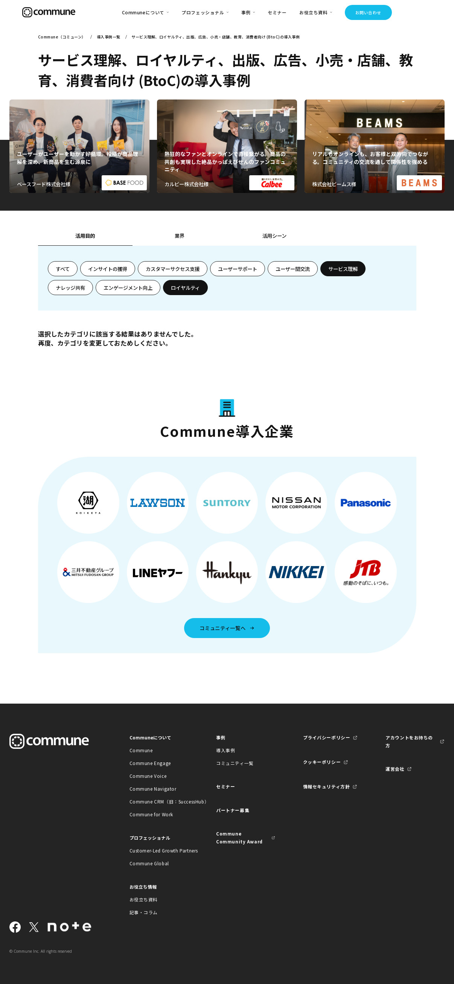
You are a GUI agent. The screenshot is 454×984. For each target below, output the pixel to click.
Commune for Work (151, 814)
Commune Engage (150, 763)
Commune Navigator (153, 788)
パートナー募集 (232, 810)
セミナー (277, 12)
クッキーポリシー (322, 762)
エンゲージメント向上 (128, 287)
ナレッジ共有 (70, 287)
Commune (141, 750)
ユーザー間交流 (293, 268)
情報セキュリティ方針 (326, 786)
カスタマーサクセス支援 (173, 268)
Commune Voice (148, 776)
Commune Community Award (239, 837)
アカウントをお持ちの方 (409, 741)
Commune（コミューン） (62, 37)
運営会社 (394, 768)
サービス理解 (343, 268)
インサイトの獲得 (107, 268)
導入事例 (225, 750)
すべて (63, 268)
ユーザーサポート (237, 268)
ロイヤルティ (185, 287)
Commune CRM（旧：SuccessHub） (159, 801)
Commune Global (149, 863)
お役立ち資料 (143, 899)
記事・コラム (143, 912)
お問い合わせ (368, 12)
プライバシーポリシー (326, 737)
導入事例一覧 (108, 37)
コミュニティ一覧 (235, 763)
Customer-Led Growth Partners (159, 850)
